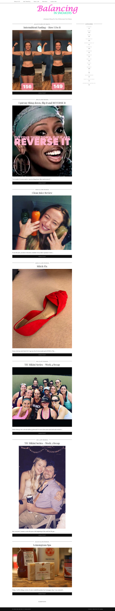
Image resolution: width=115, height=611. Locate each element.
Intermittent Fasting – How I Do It (42, 27)
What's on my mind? (89, 79)
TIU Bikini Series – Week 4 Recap (42, 364)
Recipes (89, 63)
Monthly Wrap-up (89, 42)
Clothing (89, 26)
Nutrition (89, 46)
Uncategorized (89, 75)
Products (89, 55)
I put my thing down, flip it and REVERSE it (42, 102)
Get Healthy (27, 1)
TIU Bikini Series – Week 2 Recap (42, 443)
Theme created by (95, 609)
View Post (42, 93)
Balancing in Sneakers (24, 609)
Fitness (89, 30)
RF (89, 71)
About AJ (17, 1)
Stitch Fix (42, 266)
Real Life (36, 1)
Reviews (44, 1)
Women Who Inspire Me (89, 83)
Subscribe (54, 1)
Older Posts (42, 601)
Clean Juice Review (42, 192)
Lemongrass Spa (42, 545)
